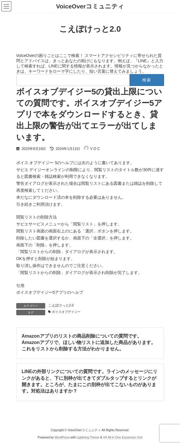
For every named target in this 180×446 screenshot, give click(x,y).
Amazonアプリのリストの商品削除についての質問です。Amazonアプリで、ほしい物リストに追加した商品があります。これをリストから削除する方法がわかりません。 (88, 342)
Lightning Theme (88, 437)
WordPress (62, 437)
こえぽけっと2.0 (61, 305)
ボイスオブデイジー (66, 312)
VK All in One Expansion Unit (122, 437)
